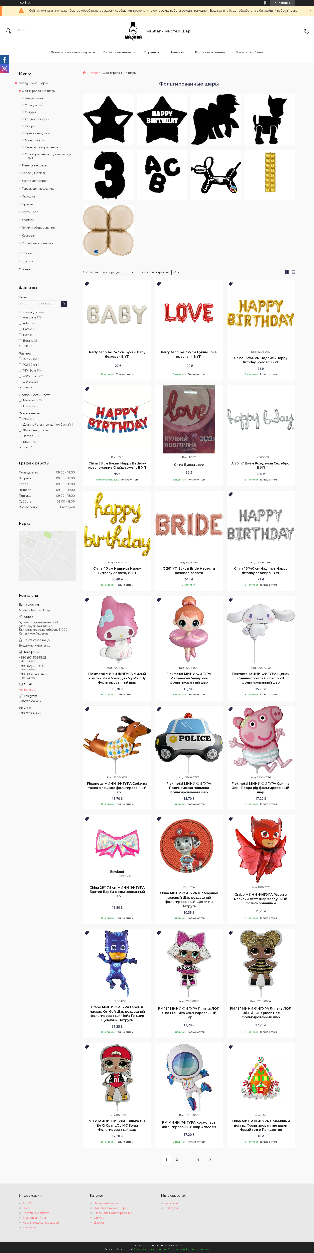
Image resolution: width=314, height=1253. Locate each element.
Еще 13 (27, 447)
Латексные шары (117, 52)
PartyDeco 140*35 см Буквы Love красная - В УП (189, 354)
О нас (26, 1208)
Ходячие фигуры (37, 119)
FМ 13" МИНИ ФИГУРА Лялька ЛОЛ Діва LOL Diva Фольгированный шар (188, 1013)
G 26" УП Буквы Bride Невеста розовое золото (189, 571)
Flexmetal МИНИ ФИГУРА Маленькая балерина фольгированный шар (189, 678)
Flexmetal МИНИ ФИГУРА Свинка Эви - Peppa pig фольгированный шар (261, 788)
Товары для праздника (38, 188)
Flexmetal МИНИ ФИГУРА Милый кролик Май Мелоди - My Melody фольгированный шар (117, 678)
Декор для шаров (34, 181)
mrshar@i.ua (27, 690)
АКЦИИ (28, 1203)
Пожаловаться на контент (150, 1249)
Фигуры (30, 112)
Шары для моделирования (113, 1213)
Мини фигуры (34, 140)
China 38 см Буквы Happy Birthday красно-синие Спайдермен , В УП (117, 465)
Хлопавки (28, 220)
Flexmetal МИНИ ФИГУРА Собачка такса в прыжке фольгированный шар (117, 788)
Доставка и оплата (210, 52)
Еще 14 (27, 345)
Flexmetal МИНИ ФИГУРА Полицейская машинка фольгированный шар (189, 788)
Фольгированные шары (71, 52)
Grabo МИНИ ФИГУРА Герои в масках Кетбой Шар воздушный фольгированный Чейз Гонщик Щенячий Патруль (117, 1013)
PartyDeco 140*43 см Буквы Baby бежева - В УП (117, 354)
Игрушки (151, 52)
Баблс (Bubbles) (33, 173)
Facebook (171, 1203)
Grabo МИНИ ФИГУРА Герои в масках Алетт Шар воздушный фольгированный (260, 899)
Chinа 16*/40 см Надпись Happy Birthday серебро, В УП (260, 571)
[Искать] (8, 31)
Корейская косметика (37, 243)
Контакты (29, 1227)
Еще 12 (27, 387)
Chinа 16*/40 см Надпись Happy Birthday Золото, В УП (260, 360)
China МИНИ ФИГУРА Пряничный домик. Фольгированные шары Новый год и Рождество (261, 1125)
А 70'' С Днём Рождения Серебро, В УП (260, 465)
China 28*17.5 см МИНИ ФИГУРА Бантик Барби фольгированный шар (117, 892)
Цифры (30, 126)
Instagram (172, 1208)
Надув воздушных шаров (40, 1222)
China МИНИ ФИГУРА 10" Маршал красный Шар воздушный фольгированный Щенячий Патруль (189, 899)
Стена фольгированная (41, 147)
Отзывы (25, 269)
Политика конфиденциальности (188, 1249)
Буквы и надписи (37, 133)
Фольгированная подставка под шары (48, 156)
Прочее (27, 204)
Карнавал (28, 235)
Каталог (94, 73)
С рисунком (33, 105)
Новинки (176, 52)
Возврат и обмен (249, 52)
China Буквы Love (189, 465)
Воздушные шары (33, 83)
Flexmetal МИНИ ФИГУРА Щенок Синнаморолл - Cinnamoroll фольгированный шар (260, 678)
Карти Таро (30, 212)
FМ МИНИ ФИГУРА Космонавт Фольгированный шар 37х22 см (189, 1125)
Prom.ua (176, 1245)
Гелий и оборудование (38, 228)
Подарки (26, 261)
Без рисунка (34, 98)
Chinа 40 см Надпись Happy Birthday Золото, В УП (117, 571)
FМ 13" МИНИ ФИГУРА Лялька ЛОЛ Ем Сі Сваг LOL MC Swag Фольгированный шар (117, 1125)
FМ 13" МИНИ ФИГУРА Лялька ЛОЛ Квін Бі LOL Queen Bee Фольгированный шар (260, 1013)
